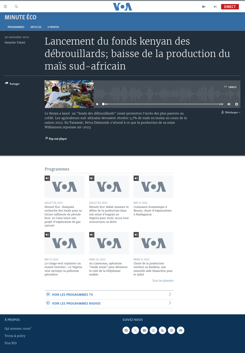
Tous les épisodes (162, 280)
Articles (35, 27)
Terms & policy (15, 336)
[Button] (12, 84)
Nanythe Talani (15, 42)
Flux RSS (11, 343)
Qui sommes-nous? (18, 328)
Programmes (16, 27)
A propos (53, 27)
